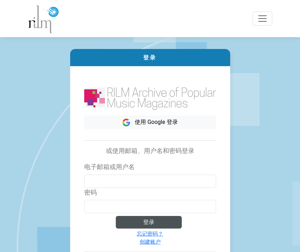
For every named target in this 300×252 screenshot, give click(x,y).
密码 (90, 192)
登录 (148, 222)
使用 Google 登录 (150, 122)
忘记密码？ (150, 234)
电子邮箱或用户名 (109, 166)
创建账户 (150, 242)
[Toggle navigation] (262, 19)
